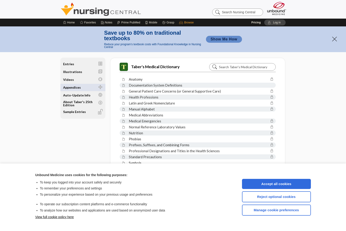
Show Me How (224, 39)
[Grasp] (168, 22)
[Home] (69, 22)
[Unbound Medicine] (277, 8)
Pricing (256, 22)
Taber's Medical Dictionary (150, 67)
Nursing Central (118, 9)
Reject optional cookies (276, 197)
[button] (187, 22)
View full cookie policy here (54, 217)
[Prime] (128, 22)
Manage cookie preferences (276, 210)
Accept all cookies (276, 184)
